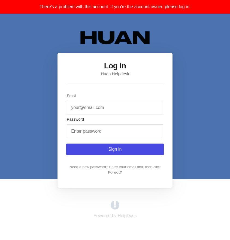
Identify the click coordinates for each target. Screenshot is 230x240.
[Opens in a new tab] (115, 208)
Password (75, 119)
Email (72, 96)
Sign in (115, 149)
